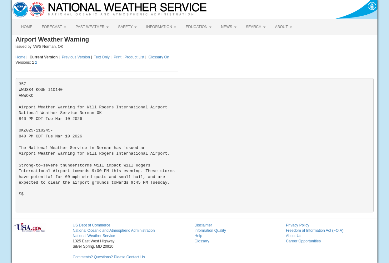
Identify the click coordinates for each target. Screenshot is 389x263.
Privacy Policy (297, 225)
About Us (293, 236)
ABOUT (283, 27)
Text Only (102, 57)
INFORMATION (161, 27)
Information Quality (210, 230)
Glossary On (158, 57)
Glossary (202, 241)
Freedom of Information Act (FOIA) (314, 230)
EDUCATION (199, 27)
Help (198, 236)
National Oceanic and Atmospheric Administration (114, 230)
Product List (134, 57)
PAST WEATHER (92, 27)
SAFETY (127, 27)
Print (118, 57)
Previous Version (76, 57)
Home (21, 57)
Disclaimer (203, 225)
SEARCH (256, 27)
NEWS (228, 27)
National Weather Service (94, 236)
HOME (26, 27)
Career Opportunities (303, 241)
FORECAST (54, 27)
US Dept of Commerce (92, 225)
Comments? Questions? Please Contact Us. (109, 257)
